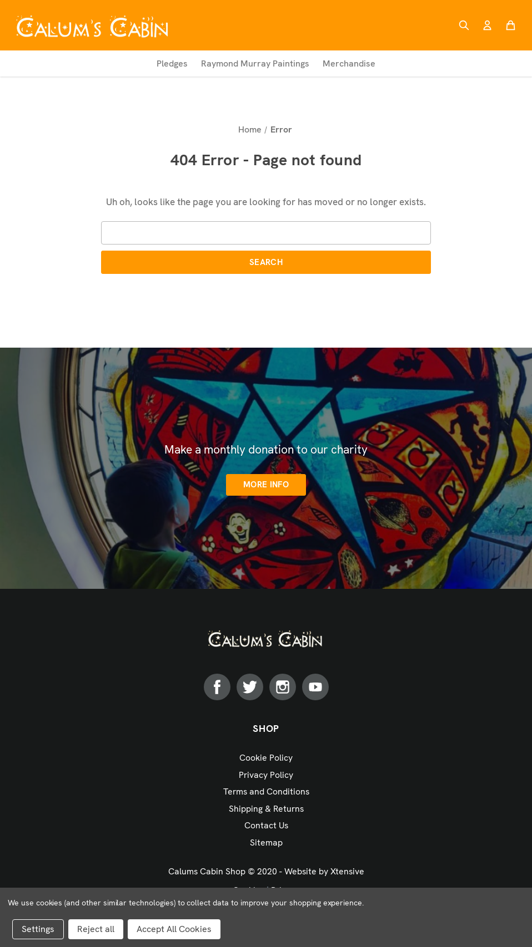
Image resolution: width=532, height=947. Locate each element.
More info (266, 484)
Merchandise (349, 63)
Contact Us (266, 825)
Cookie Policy (266, 757)
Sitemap (266, 842)
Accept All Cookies (174, 929)
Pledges (172, 63)
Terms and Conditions (266, 791)
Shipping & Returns (266, 808)
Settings (38, 929)
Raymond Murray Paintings (255, 63)
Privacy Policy (266, 775)
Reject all (95, 929)
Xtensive (347, 871)
